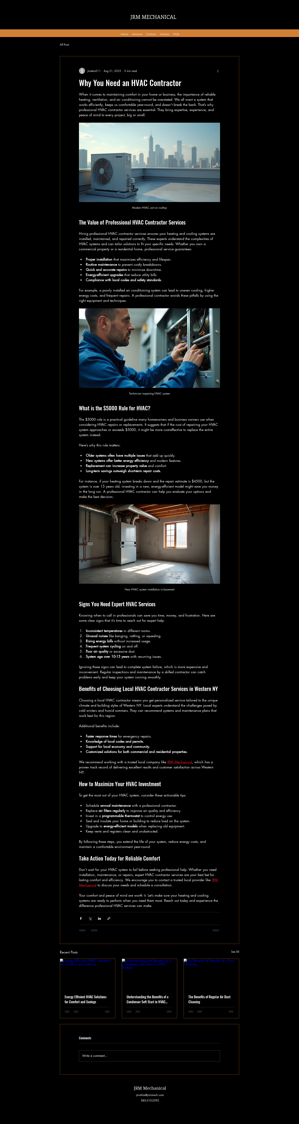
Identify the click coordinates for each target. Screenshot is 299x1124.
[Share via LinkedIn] (99, 918)
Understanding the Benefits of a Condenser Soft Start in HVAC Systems (147, 999)
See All (235, 951)
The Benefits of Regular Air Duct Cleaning (209, 999)
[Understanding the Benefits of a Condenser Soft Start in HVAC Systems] (149, 974)
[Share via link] (109, 918)
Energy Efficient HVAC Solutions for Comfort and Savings (85, 999)
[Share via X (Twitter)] (90, 918)
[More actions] (217, 70)
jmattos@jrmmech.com (150, 1095)
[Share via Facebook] (81, 918)
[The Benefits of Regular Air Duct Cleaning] (211, 974)
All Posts (64, 44)
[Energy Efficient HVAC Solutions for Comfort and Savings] (87, 974)
